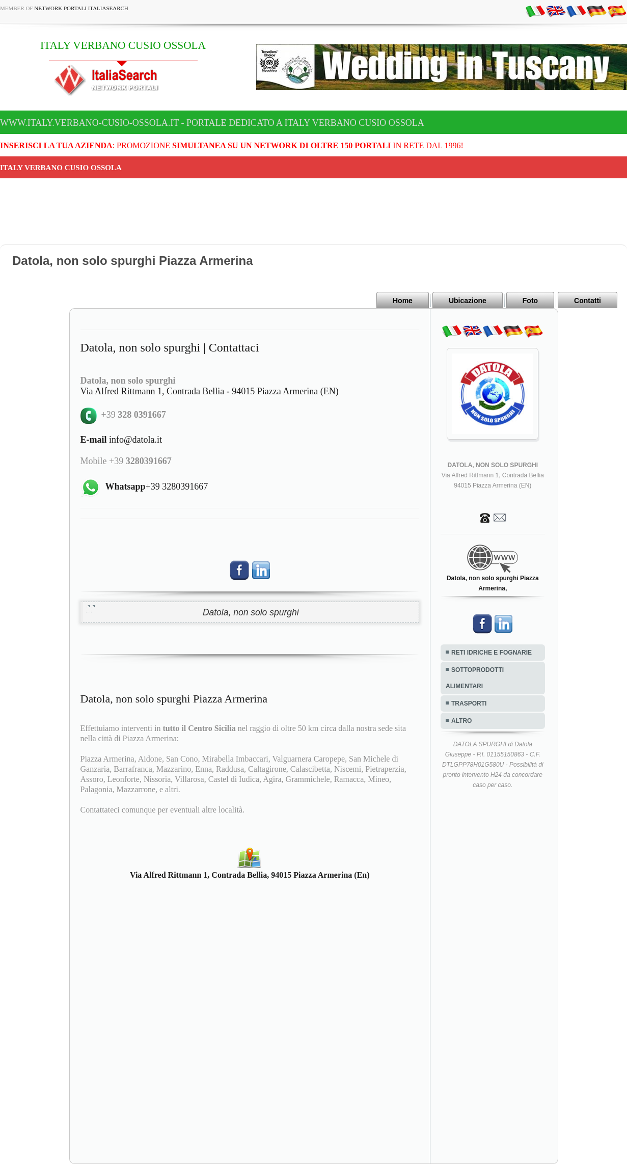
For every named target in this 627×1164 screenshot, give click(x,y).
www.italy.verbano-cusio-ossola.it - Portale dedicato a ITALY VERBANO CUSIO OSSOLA (212, 123)
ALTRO (461, 720)
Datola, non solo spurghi (251, 612)
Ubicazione (467, 300)
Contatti (587, 300)
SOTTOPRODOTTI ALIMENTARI (475, 678)
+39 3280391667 (156, 486)
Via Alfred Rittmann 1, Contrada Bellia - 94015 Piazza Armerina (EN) (209, 391)
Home (403, 300)
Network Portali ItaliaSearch (81, 8)
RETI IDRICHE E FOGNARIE (491, 652)
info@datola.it (121, 440)
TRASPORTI (468, 703)
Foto (530, 300)
